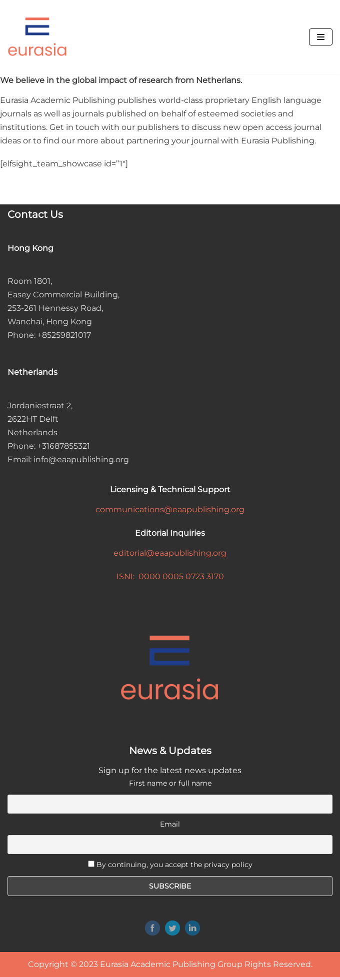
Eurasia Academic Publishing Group (171, 964)
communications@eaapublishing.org (170, 509)
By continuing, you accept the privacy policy (174, 864)
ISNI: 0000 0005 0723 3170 (170, 576)
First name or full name (170, 783)
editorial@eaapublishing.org (170, 553)
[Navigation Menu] (320, 36)
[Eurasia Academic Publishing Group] (38, 37)
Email (170, 824)
